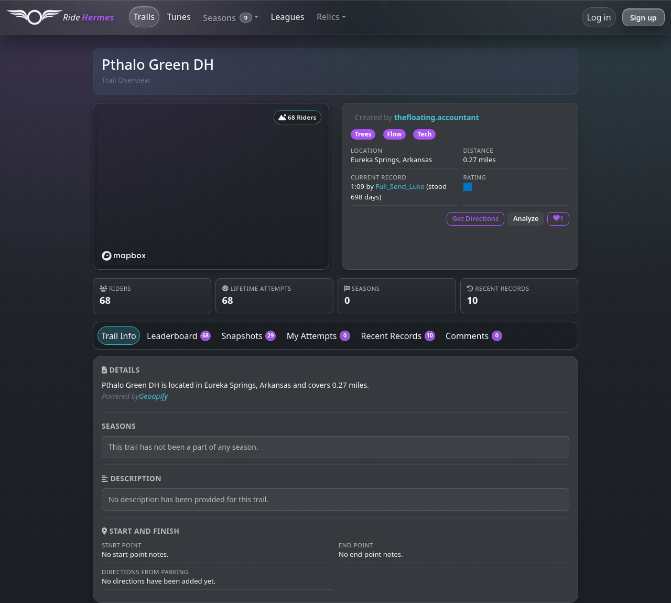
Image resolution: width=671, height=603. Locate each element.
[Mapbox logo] (124, 256)
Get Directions (475, 218)
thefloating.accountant (436, 117)
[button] (230, 17)
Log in (599, 17)
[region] (211, 186)
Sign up (643, 18)
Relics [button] (328, 17)
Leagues (288, 17)
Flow (394, 134)
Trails (144, 17)
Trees (363, 134)
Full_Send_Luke (399, 186)
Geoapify (153, 396)
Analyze (526, 218)
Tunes (178, 17)
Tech (424, 134)
